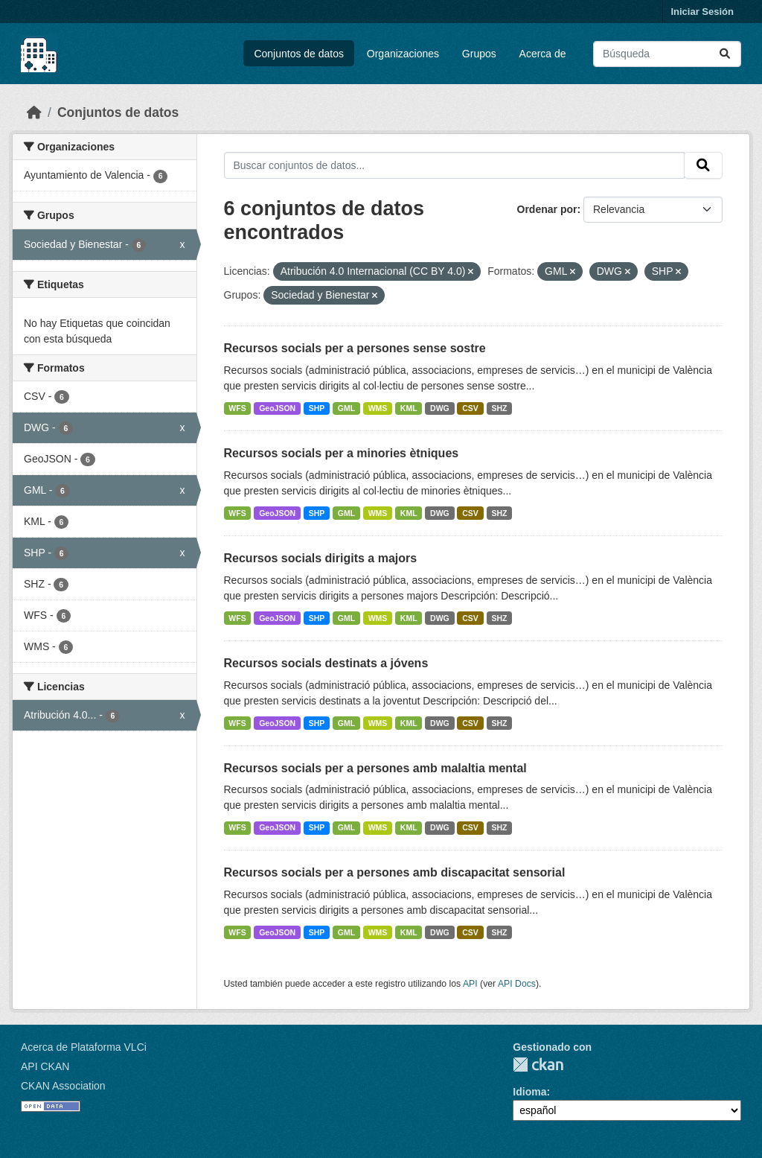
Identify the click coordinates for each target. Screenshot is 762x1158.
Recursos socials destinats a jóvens (326, 663)
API (470, 984)
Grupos (479, 54)
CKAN (538, 1064)
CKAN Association (63, 1086)
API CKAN (45, 1066)
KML (408, 408)
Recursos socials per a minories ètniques (341, 453)
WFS (237, 408)
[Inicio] (34, 112)
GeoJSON (277, 408)
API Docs (517, 984)
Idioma (529, 1092)
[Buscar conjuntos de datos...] (667, 54)
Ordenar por (547, 209)
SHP (317, 408)
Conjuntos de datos (299, 54)
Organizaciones (403, 54)
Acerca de (542, 54)
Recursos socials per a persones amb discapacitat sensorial (395, 872)
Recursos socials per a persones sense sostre (355, 348)
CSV (470, 408)
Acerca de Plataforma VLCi (84, 1047)
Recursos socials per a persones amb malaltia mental (375, 768)
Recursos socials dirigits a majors (320, 558)
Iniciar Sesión (702, 11)
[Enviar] (725, 54)
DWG (439, 408)
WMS (378, 408)
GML (346, 408)
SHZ (499, 408)
